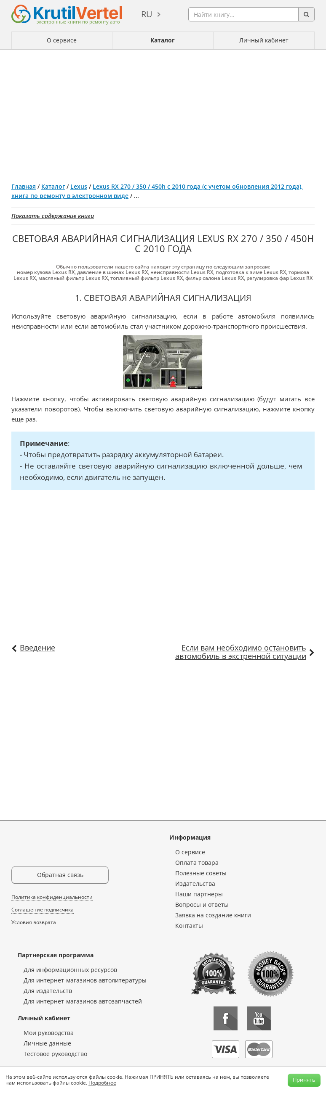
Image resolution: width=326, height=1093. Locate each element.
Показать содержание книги (52, 216)
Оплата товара (197, 862)
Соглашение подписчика (42, 909)
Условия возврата (33, 922)
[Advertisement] (163, 112)
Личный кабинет (264, 40)
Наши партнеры (199, 894)
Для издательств (48, 991)
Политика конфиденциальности (52, 897)
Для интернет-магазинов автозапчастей (83, 1001)
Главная (23, 186)
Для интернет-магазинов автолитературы (85, 980)
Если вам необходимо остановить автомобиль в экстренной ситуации (240, 651)
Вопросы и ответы (202, 905)
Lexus (78, 186)
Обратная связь (60, 875)
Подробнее (102, 1082)
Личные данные (47, 1043)
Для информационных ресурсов (70, 970)
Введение (37, 647)
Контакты (189, 926)
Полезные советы (201, 873)
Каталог (162, 40)
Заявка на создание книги (213, 915)
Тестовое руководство (55, 1054)
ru (146, 14)
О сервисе (62, 40)
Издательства (195, 884)
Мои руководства (49, 1033)
